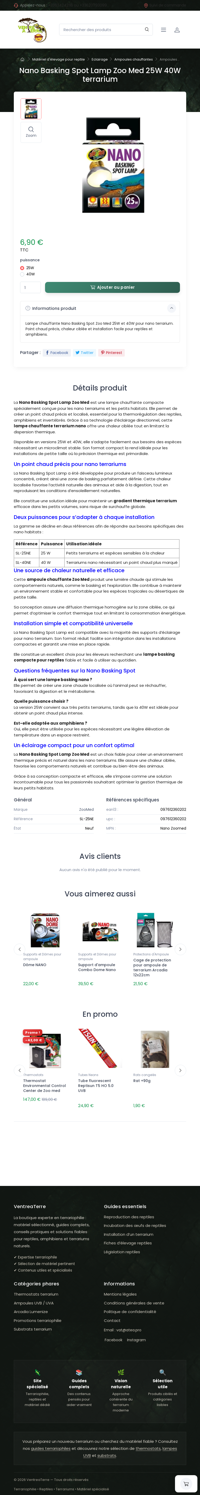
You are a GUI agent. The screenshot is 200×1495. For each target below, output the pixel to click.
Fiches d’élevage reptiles (128, 1239)
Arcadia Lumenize (31, 1307)
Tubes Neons (88, 1073)
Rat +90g (142, 1078)
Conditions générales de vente (134, 1298)
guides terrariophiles (51, 1444)
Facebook (56, 352)
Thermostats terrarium (36, 1289)
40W (30, 274)
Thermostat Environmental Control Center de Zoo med (44, 1083)
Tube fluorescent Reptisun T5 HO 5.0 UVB (96, 1083)
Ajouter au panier (112, 287)
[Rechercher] (147, 30)
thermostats (148, 1444)
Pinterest (111, 352)
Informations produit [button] (101, 308)
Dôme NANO (34, 964)
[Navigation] (163, 29)
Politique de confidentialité (130, 1307)
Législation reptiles (122, 1247)
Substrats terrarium (33, 1324)
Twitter (84, 352)
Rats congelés (144, 1073)
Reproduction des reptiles (129, 1212)
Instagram (135, 1335)
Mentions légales (120, 1289)
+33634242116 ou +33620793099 (77, 5)
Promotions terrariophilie (37, 1316)
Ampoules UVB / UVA (34, 1298)
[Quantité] (30, 287)
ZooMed (86, 809)
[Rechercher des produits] (106, 30)
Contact (112, 1316)
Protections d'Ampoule (151, 954)
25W (30, 267)
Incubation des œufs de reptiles (135, 1221)
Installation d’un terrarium (128, 1230)
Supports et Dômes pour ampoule (42, 956)
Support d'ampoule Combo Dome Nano (97, 967)
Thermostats (33, 1073)
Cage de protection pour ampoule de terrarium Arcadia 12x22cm (152, 968)
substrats (106, 1451)
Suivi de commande (165, 5)
